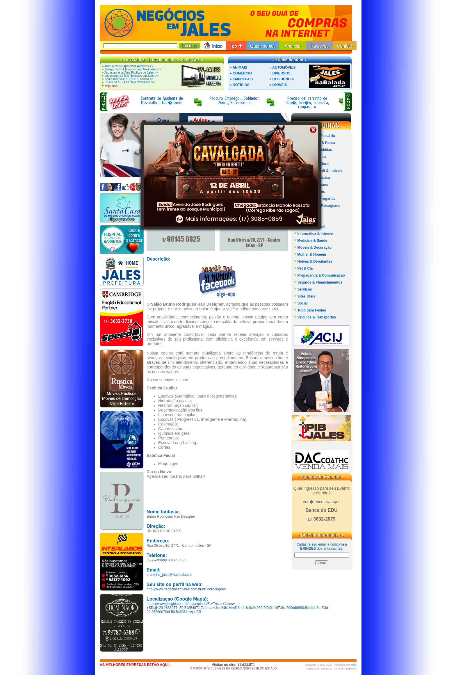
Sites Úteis (306, 296)
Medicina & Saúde (312, 240)
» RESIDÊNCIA (282, 79)
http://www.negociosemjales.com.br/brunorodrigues (186, 589)
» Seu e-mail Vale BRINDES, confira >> (127, 79)
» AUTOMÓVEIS (283, 67)
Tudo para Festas (311, 310)
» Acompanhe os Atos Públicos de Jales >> (130, 72)
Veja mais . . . (113, 86)
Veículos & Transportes (316, 317)
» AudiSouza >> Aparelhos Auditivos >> (127, 66)
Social (302, 303)
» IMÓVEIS (278, 85)
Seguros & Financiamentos (319, 282)
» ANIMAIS (238, 67)
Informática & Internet (315, 233)
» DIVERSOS (280, 73)
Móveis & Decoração (314, 247)
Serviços (304, 289)
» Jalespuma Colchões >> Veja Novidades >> (131, 69)
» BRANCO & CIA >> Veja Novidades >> (128, 82)
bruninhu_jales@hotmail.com (169, 575)
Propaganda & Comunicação (321, 275)
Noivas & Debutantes (314, 261)
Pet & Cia (305, 268)
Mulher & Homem (311, 254)
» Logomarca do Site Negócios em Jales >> (130, 75)
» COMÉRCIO (241, 73)
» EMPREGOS (241, 79)
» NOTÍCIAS (239, 85)
